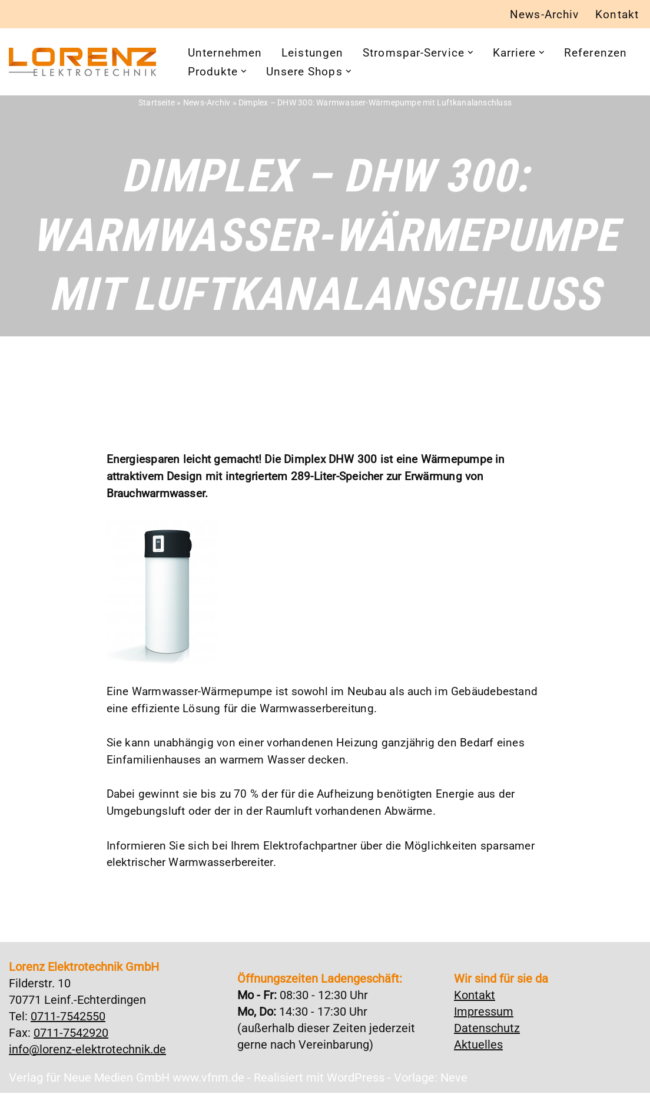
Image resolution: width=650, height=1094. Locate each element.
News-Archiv (539, 15)
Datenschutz (487, 1029)
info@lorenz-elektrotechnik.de (87, 1050)
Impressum (483, 1013)
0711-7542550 (68, 1017)
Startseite (162, 102)
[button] (485, 53)
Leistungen (318, 53)
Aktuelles (478, 1046)
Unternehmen (227, 53)
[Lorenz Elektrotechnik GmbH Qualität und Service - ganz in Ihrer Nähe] (82, 62)
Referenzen (221, 72)
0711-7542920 (71, 1034)
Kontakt (616, 15)
